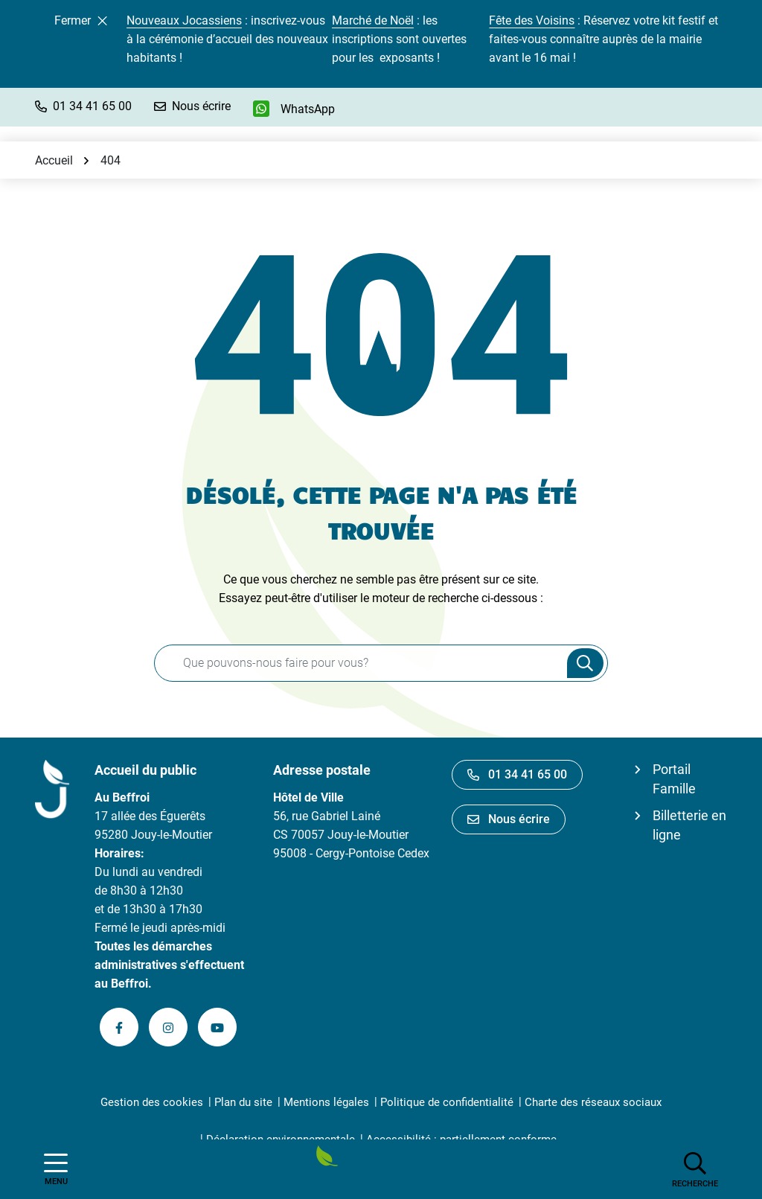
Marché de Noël (373, 20)
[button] (83, 106)
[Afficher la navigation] (56, 1170)
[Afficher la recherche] (695, 1169)
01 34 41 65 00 (517, 774)
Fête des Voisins (531, 20)
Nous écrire (508, 819)
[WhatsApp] (294, 108)
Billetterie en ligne (689, 825)
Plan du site (243, 1102)
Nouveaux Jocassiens (184, 20)
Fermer (80, 20)
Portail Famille (674, 778)
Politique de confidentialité (446, 1102)
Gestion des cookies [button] (151, 1102)
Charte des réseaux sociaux (593, 1102)
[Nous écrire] (192, 106)
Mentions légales (326, 1102)
